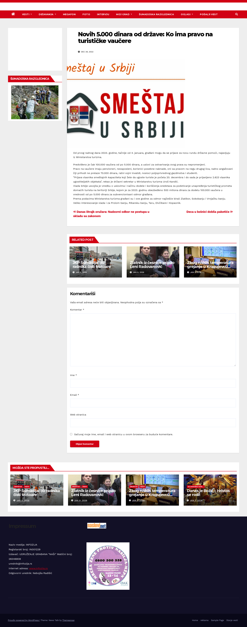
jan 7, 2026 (138, 500)
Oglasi (187, 14)
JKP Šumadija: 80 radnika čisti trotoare (92, 264)
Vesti (27, 14)
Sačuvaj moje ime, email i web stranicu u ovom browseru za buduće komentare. (123, 434)
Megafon (69, 14)
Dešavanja (47, 14)
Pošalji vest (209, 14)
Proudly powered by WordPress (24, 620)
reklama (204, 620)
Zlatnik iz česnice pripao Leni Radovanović (152, 264)
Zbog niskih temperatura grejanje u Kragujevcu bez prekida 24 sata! (210, 266)
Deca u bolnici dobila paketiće (210, 212)
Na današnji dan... (196, 486)
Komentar (77, 309)
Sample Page (217, 620)
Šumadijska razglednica (156, 14)
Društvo (18, 486)
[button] (236, 14)
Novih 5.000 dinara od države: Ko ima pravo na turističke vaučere (145, 37)
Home (195, 620)
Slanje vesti (232, 620)
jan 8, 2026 (23, 500)
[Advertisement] (35, 49)
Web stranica (78, 414)
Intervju (103, 14)
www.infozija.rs (38, 568)
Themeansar (68, 620)
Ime (73, 375)
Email (74, 394)
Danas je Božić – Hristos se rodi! (208, 492)
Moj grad (124, 14)
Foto (86, 14)
